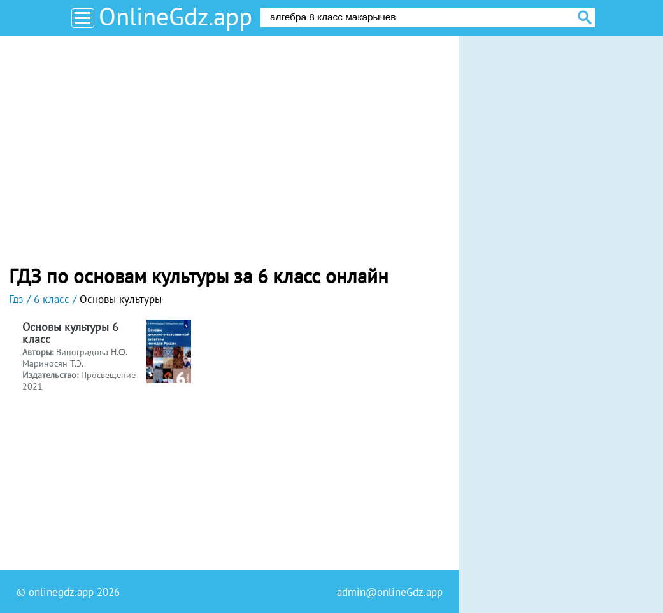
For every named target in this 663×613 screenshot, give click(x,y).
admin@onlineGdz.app (390, 592)
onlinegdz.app (61, 592)
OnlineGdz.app (175, 16)
